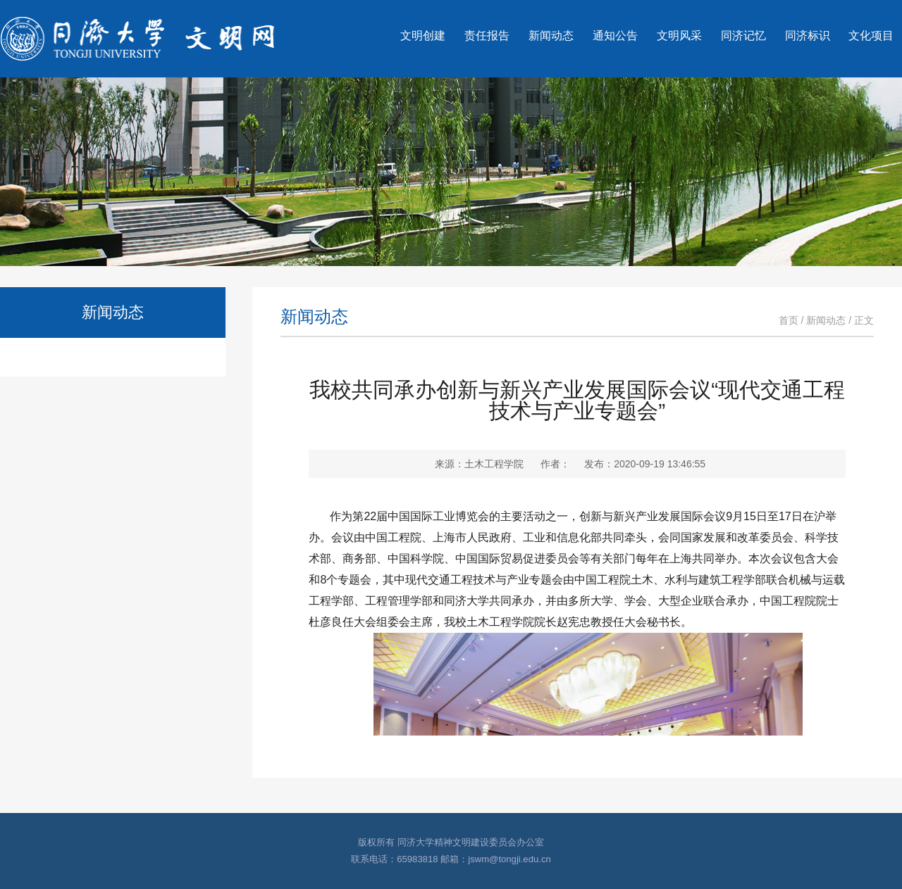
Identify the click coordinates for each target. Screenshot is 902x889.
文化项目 (871, 36)
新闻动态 (551, 36)
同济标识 (807, 36)
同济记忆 (743, 36)
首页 (788, 320)
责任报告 (486, 36)
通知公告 (615, 36)
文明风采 (679, 36)
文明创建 (422, 36)
